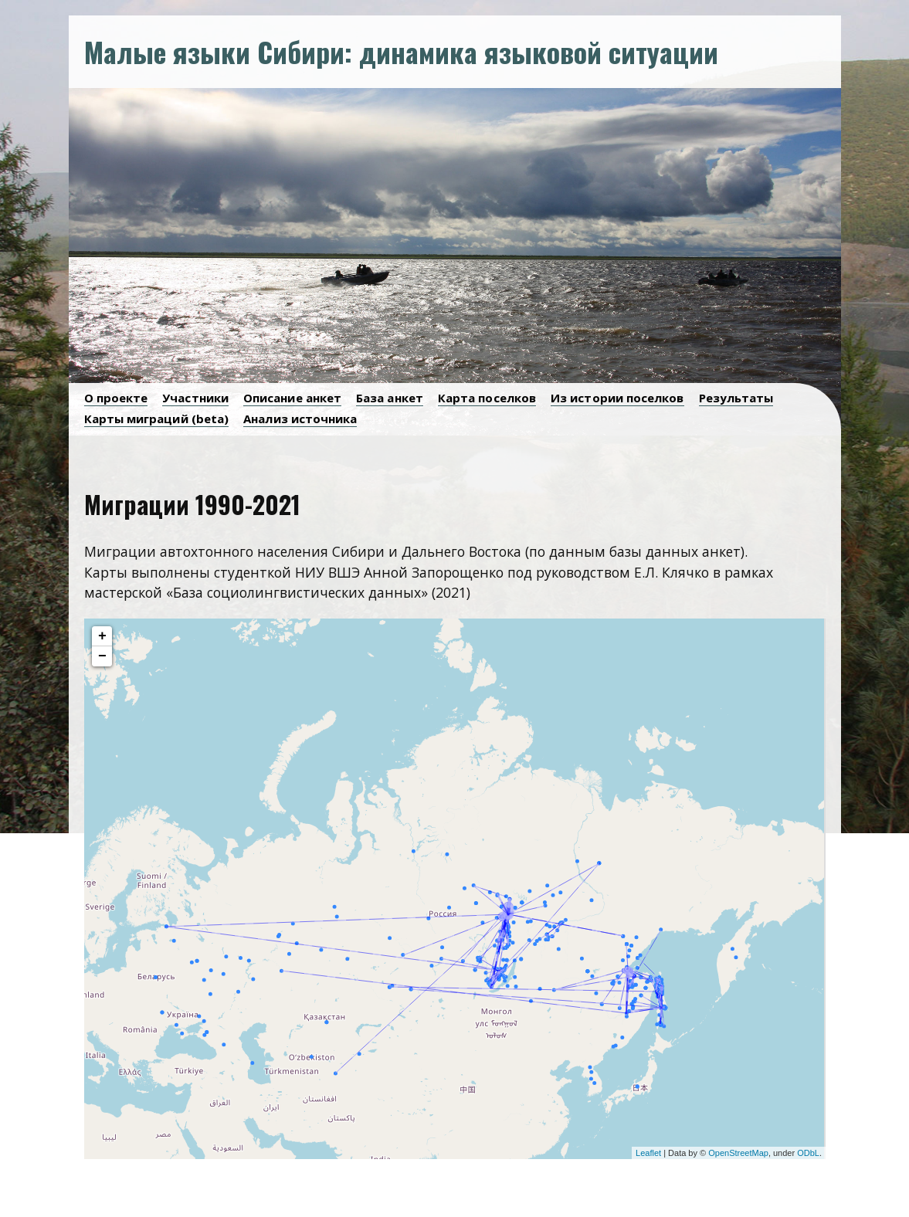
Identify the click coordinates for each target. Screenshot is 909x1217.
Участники (195, 397)
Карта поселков (487, 397)
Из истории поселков (617, 397)
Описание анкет (292, 397)
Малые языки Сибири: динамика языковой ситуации (401, 51)
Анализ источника (300, 418)
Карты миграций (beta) (156, 418)
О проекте (116, 397)
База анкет (389, 397)
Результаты (736, 397)
